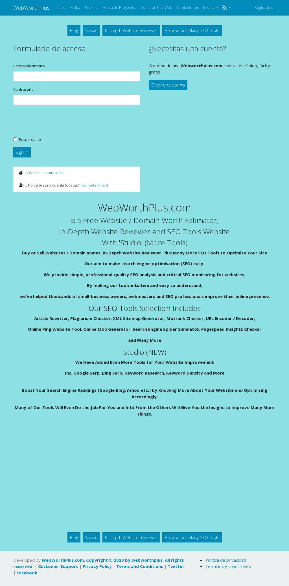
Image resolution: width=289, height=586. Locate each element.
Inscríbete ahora (93, 185)
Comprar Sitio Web (156, 7)
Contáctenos (188, 7)
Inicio (60, 7)
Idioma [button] (209, 7)
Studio (91, 30)
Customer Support (58, 566)
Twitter (176, 566)
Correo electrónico (29, 65)
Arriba (75, 7)
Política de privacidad (225, 560)
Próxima (91, 7)
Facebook (27, 573)
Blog (74, 30)
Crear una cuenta (168, 85)
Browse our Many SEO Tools (192, 30)
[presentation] (56, 120)
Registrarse (264, 7)
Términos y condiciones (228, 566)
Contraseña (23, 89)
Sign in (22, 152)
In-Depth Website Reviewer (131, 30)
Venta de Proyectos (119, 7)
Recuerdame (30, 139)
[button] (226, 8)
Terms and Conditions (139, 566)
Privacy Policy (97, 566)
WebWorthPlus (31, 7)
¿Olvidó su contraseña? (44, 172)
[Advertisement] (144, 476)
